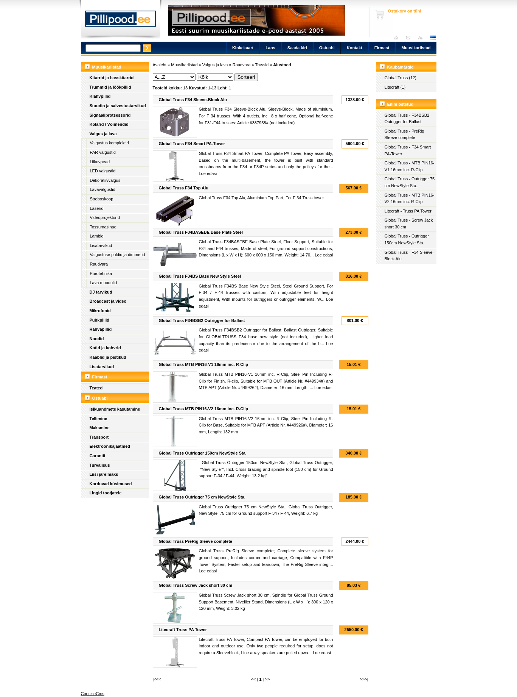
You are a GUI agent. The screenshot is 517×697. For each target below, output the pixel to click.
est (432, 38)
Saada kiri (410, 38)
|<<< (157, 679)
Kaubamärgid (400, 67)
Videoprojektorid (105, 217)
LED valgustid (103, 171)
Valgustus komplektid (109, 143)
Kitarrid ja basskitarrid (112, 77)
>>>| (364, 679)
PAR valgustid (103, 152)
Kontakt (354, 47)
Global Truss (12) (400, 77)
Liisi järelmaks (104, 474)
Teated (96, 388)
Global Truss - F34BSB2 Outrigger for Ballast (407, 118)
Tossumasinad (103, 227)
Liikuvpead (100, 161)
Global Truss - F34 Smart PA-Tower (408, 150)
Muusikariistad (415, 47)
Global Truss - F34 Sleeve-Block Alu (409, 255)
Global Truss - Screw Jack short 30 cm (409, 223)
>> (267, 679)
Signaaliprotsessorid (110, 115)
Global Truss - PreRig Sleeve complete (404, 134)
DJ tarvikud (101, 292)
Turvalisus (100, 465)
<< (253, 679)
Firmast (382, 47)
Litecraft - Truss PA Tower (408, 211)
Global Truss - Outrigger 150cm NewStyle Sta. (407, 239)
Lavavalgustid (102, 189)
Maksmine (100, 427)
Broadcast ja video (108, 301)
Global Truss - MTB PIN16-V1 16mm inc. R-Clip (410, 166)
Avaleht (398, 38)
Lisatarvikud (101, 245)
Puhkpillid (100, 320)
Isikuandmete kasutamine (115, 409)
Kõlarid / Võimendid (109, 124)
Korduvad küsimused (111, 483)
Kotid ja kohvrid (105, 347)
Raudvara (99, 264)
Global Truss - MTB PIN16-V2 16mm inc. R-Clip (410, 198)
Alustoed (282, 65)
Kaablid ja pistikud (108, 357)
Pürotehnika (101, 273)
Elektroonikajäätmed (110, 446)
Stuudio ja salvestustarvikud (118, 105)
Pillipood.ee (120, 21)
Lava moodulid (103, 282)
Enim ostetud (400, 104)
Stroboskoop (101, 199)
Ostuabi (327, 47)
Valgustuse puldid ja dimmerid (117, 254)
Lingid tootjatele (106, 493)
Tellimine (98, 418)
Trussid (262, 65)
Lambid (97, 236)
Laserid (97, 208)
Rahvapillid (101, 329)
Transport (99, 437)
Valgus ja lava (103, 133)
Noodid (97, 338)
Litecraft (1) (395, 87)
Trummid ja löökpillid (110, 87)
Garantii (98, 455)
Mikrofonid (100, 310)
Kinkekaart (242, 47)
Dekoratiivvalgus (105, 180)
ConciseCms (92, 693)
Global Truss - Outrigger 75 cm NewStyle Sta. (410, 182)
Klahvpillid (100, 96)
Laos (270, 47)
